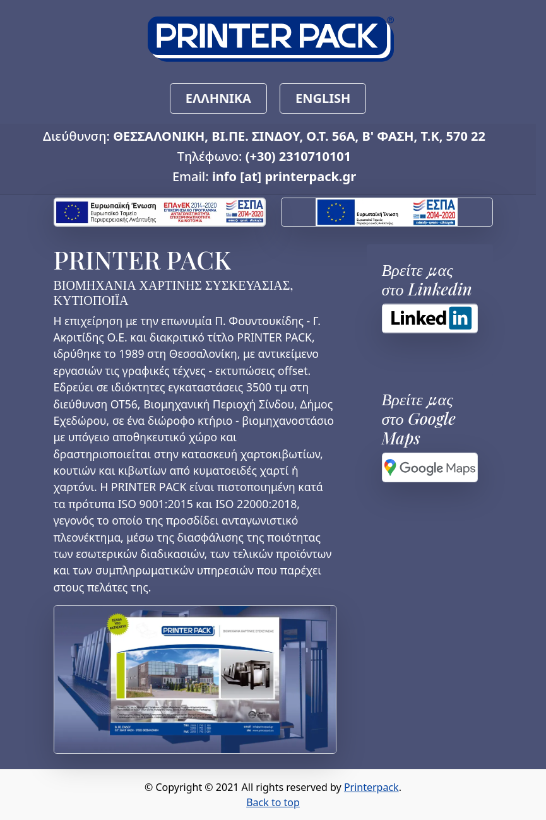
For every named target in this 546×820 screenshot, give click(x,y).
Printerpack (371, 787)
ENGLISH (322, 98)
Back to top (273, 802)
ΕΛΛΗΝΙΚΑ (218, 98)
